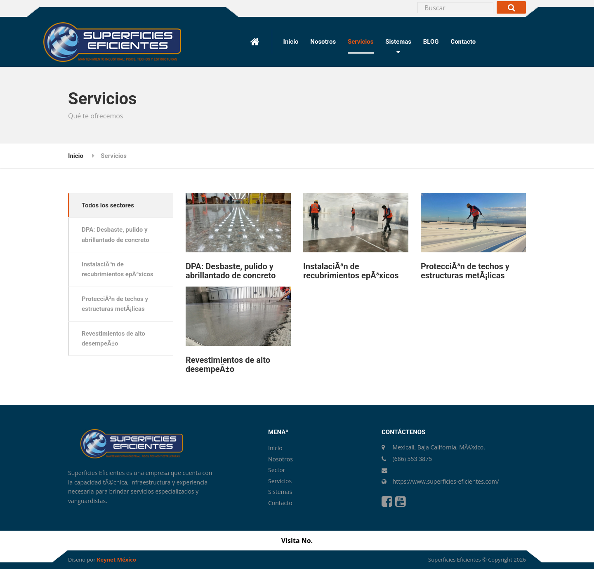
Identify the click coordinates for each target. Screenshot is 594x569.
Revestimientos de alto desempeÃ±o (228, 364)
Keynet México (116, 559)
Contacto (463, 41)
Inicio (291, 41)
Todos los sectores (108, 205)
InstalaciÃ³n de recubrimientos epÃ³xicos (351, 270)
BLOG (431, 41)
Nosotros (323, 41)
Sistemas (398, 41)
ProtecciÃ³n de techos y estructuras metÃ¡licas (465, 270)
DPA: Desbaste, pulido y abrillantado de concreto (231, 270)
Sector (276, 470)
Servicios (360, 41)
